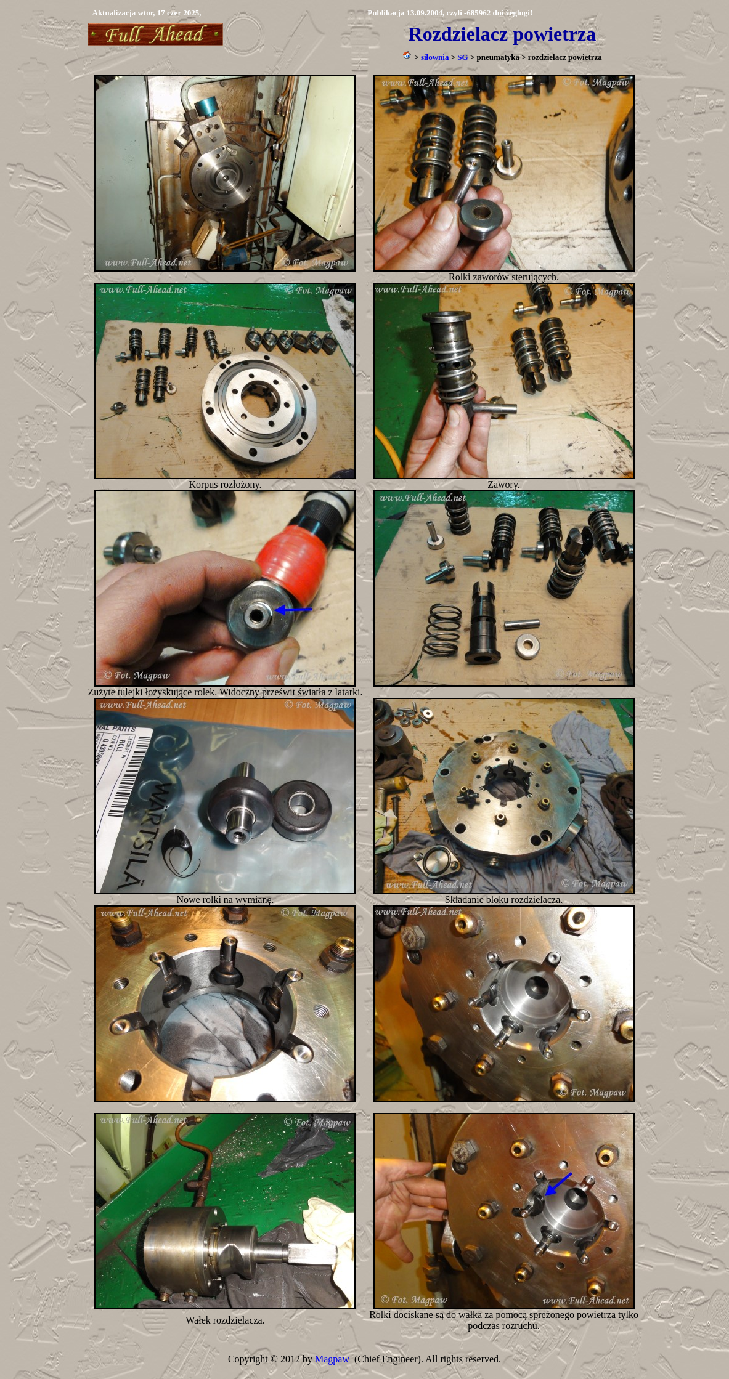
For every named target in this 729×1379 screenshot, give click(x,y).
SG (462, 57)
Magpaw (332, 1359)
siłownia (435, 57)
